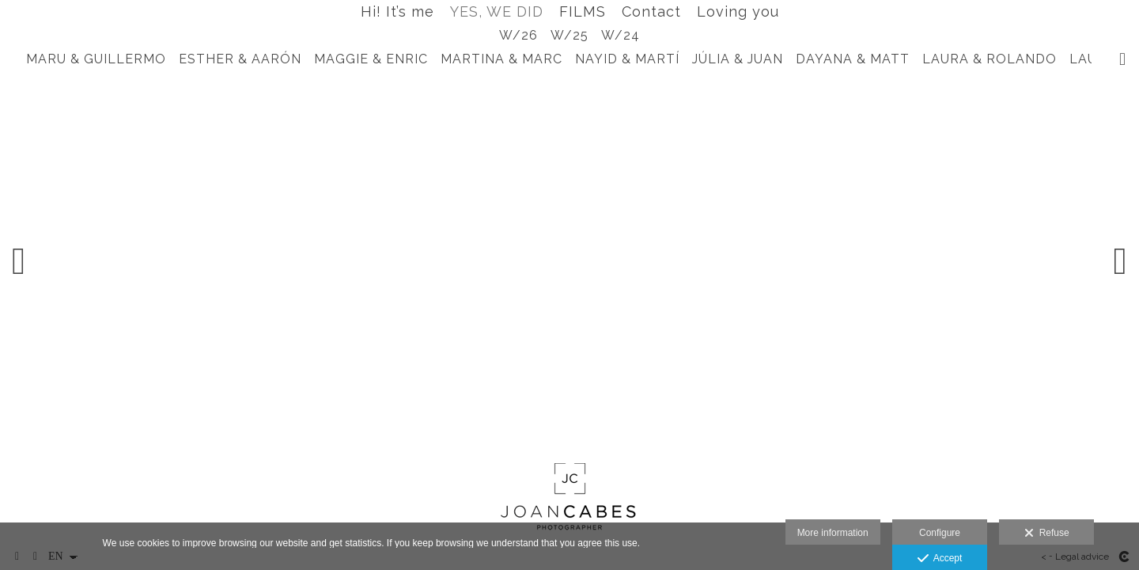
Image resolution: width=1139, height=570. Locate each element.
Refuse (1046, 533)
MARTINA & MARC (501, 58)
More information (832, 532)
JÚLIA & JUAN (737, 58)
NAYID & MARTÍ (627, 58)
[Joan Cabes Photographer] (570, 498)
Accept (940, 559)
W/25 (569, 35)
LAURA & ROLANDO (989, 58)
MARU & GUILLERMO (96, 58)
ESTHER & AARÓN (240, 58)
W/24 (620, 35)
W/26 (518, 35)
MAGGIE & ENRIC (371, 58)
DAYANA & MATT (853, 58)
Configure (939, 532)
